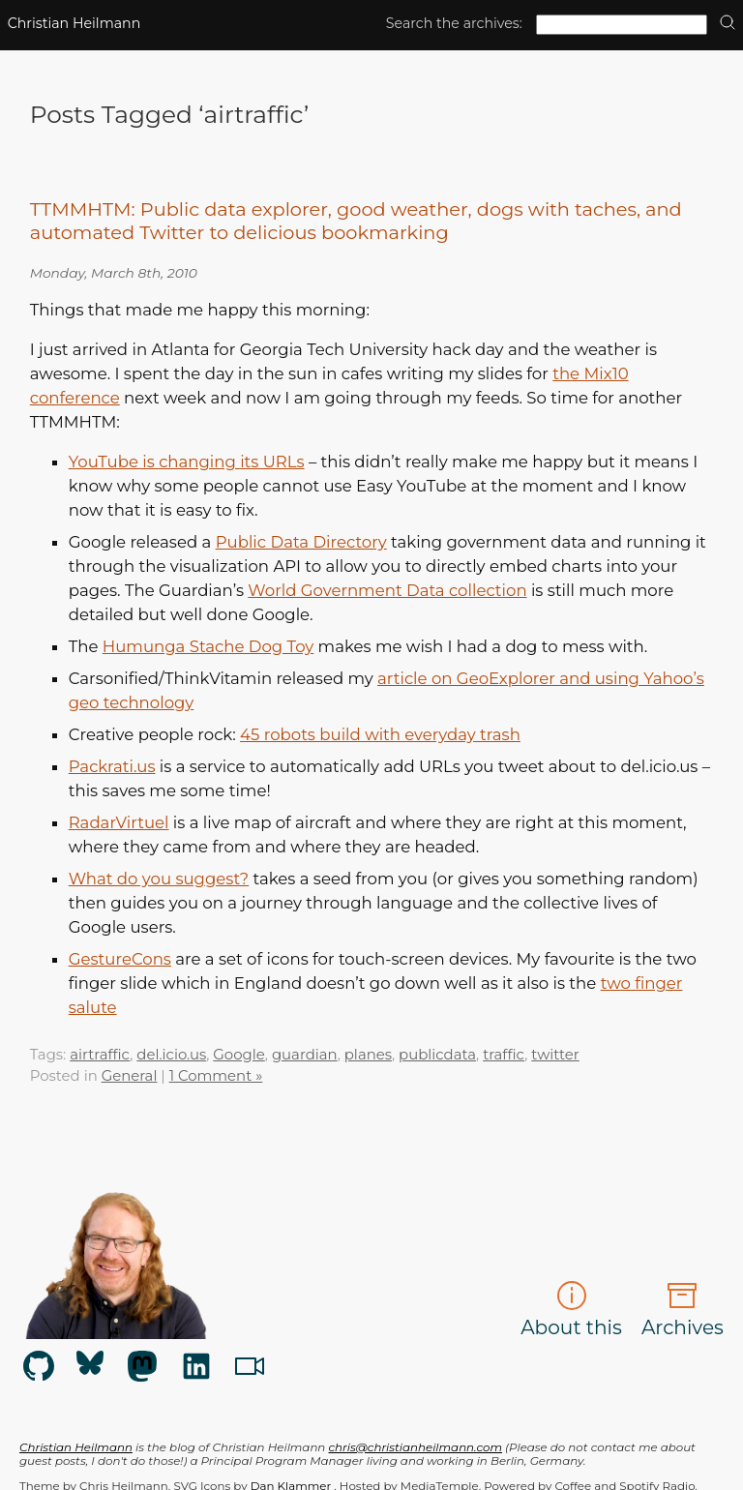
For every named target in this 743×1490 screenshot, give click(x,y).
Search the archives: (454, 23)
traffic (503, 1054)
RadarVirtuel (119, 822)
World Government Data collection (387, 590)
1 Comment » (216, 1076)
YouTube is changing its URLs (187, 461)
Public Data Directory (301, 541)
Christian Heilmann (74, 23)
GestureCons (120, 958)
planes (368, 1054)
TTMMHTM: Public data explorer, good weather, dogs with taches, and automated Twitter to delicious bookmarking (356, 220)
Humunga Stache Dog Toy (208, 646)
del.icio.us (171, 1054)
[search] (727, 24)
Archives (682, 1309)
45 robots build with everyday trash (380, 734)
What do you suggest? (159, 878)
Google (238, 1054)
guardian (305, 1054)
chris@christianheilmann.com (414, 1447)
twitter (555, 1054)
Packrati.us (112, 766)
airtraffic (100, 1054)
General (130, 1076)
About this (571, 1309)
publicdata (437, 1054)
